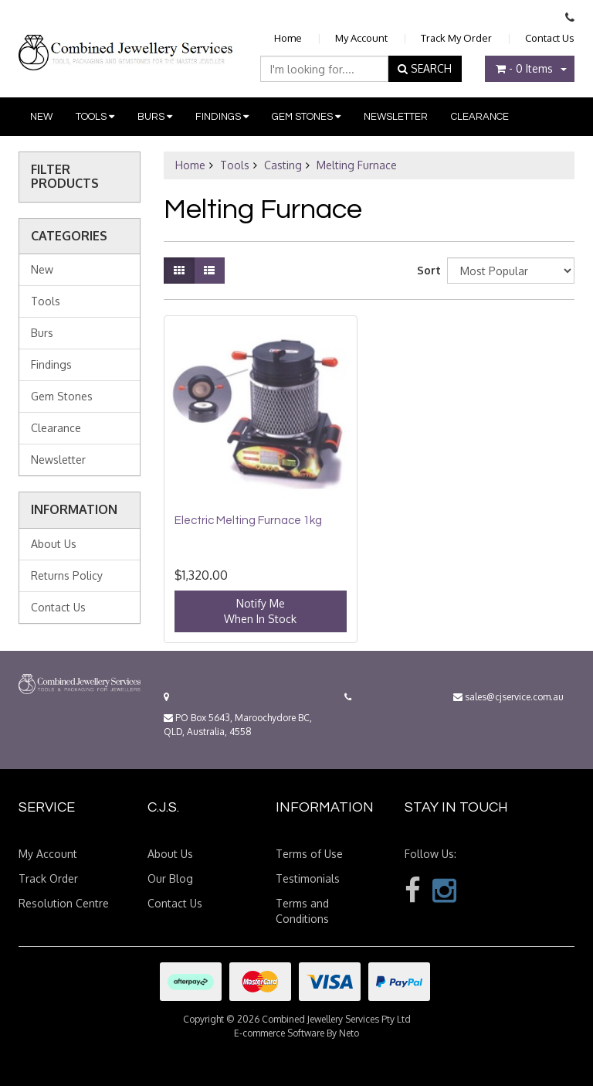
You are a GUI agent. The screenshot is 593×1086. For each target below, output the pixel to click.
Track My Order (456, 38)
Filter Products (65, 176)
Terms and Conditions (302, 911)
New (41, 116)
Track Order (48, 878)
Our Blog (170, 878)
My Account (361, 38)
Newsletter (396, 116)
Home (288, 38)
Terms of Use (309, 853)
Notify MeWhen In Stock (260, 611)
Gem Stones (306, 116)
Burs (154, 116)
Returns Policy (67, 575)
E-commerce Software (279, 1033)
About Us (53, 543)
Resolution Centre (64, 903)
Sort (426, 270)
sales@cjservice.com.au (508, 697)
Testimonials (308, 878)
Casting (283, 165)
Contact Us (549, 38)
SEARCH (425, 68)
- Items (524, 68)
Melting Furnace (357, 165)
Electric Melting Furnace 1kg (248, 520)
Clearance (480, 116)
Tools (95, 116)
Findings (222, 116)
